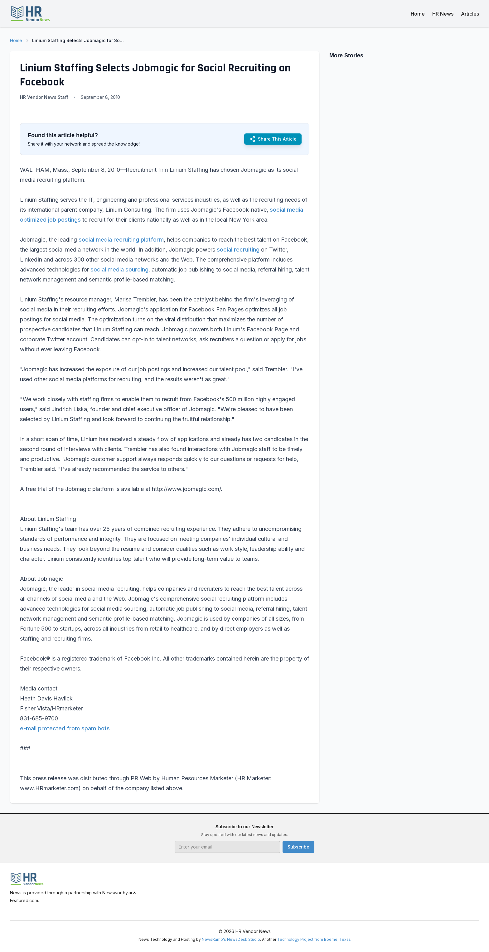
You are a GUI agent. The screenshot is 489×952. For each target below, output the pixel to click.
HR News (442, 14)
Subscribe (298, 846)
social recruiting (238, 249)
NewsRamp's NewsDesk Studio (231, 939)
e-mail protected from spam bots (65, 728)
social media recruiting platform (121, 239)
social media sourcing (119, 269)
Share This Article (273, 139)
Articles (470, 14)
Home (418, 14)
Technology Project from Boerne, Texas (314, 939)
